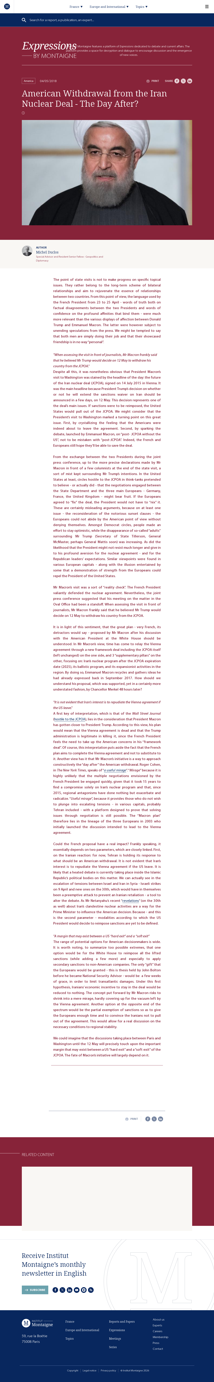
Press (156, 1343)
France (69, 1322)
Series (113, 1347)
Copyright (72, 1370)
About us (158, 1319)
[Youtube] (76, 1290)
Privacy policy (108, 1370)
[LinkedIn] (189, 81)
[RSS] (91, 1290)
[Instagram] (84, 1290)
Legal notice (89, 1370)
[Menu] (205, 6)
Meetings (115, 1339)
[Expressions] (49, 49)
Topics (69, 1339)
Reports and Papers (122, 1322)
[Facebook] (176, 81)
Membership (160, 1337)
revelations (130, 901)
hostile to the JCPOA (69, 719)
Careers (157, 1331)
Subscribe (37, 1290)
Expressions (117, 1330)
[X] (183, 81)
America (28, 81)
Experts (157, 1325)
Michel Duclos (47, 252)
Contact (158, 1348)
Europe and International (82, 1330)
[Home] (7, 6)
